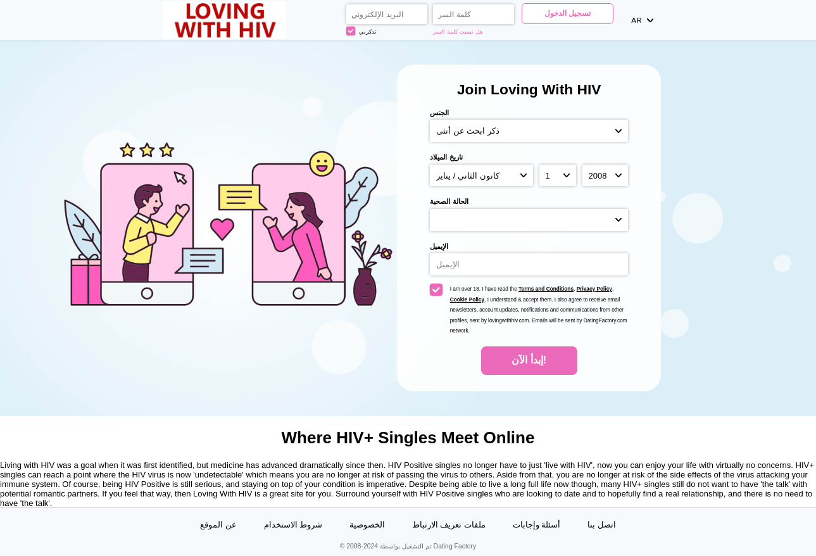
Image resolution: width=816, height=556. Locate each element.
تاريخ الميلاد (446, 157)
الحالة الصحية (449, 201)
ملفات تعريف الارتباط (449, 524)
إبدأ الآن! (529, 360)
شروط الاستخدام (293, 524)
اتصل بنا (601, 524)
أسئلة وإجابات (537, 524)
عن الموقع (218, 524)
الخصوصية (367, 524)
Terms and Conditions (546, 289)
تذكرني (361, 31)
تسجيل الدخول (567, 13)
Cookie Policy (467, 299)
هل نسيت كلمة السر (458, 31)
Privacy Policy (594, 289)
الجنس (439, 113)
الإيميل (439, 246)
